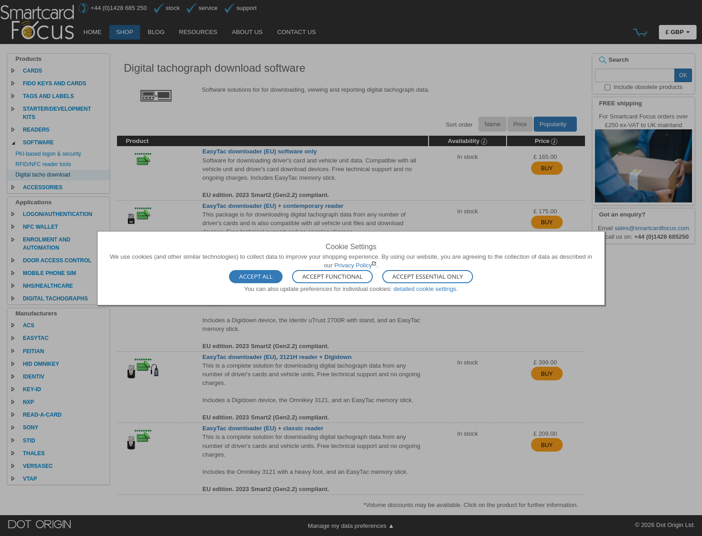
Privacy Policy (353, 265)
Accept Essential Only (427, 277)
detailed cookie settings (424, 288)
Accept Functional (332, 277)
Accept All (256, 277)
